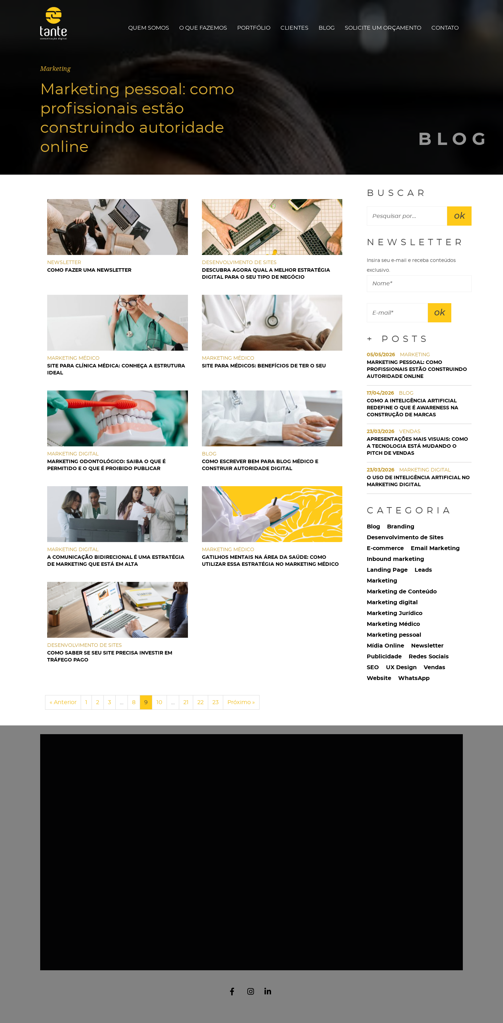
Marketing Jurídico (394, 613)
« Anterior (63, 702)
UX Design (401, 667)
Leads (423, 570)
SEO (373, 667)
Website (379, 678)
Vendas (434, 667)
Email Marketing (435, 548)
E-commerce (385, 548)
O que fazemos (203, 28)
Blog (327, 28)
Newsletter (427, 646)
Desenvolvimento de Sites (405, 537)
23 (215, 702)
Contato (445, 28)
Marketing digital (392, 602)
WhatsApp (414, 678)
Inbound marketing (395, 559)
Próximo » (241, 702)
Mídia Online (385, 646)
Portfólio (253, 28)
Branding (400, 526)
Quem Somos (148, 28)
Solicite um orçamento (383, 28)
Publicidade (384, 656)
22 (200, 702)
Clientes (294, 28)
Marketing (382, 581)
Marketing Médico (393, 624)
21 (186, 702)
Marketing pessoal (394, 635)
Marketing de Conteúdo (402, 591)
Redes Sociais (429, 656)
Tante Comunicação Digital (57, 28)
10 (159, 702)
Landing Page (387, 570)
